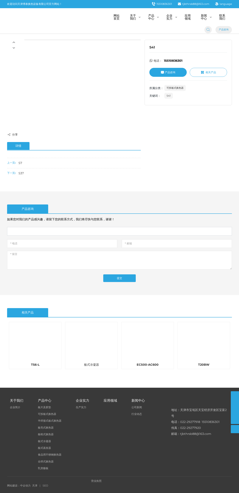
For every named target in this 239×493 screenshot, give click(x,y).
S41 (169, 95)
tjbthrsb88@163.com (193, 4)
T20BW (203, 364)
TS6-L (35, 364)
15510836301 (162, 4)
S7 (20, 163)
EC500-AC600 (148, 364)
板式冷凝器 (91, 364)
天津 (34, 485)
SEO (45, 485)
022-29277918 (190, 422)
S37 (21, 173)
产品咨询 (224, 30)
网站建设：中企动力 (19, 485)
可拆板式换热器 (175, 87)
